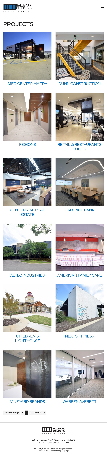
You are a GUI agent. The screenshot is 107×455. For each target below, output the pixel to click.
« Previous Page (12, 413)
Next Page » (39, 413)
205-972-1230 (47, 443)
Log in (67, 451)
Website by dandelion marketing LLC (51, 451)
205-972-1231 (63, 443)
